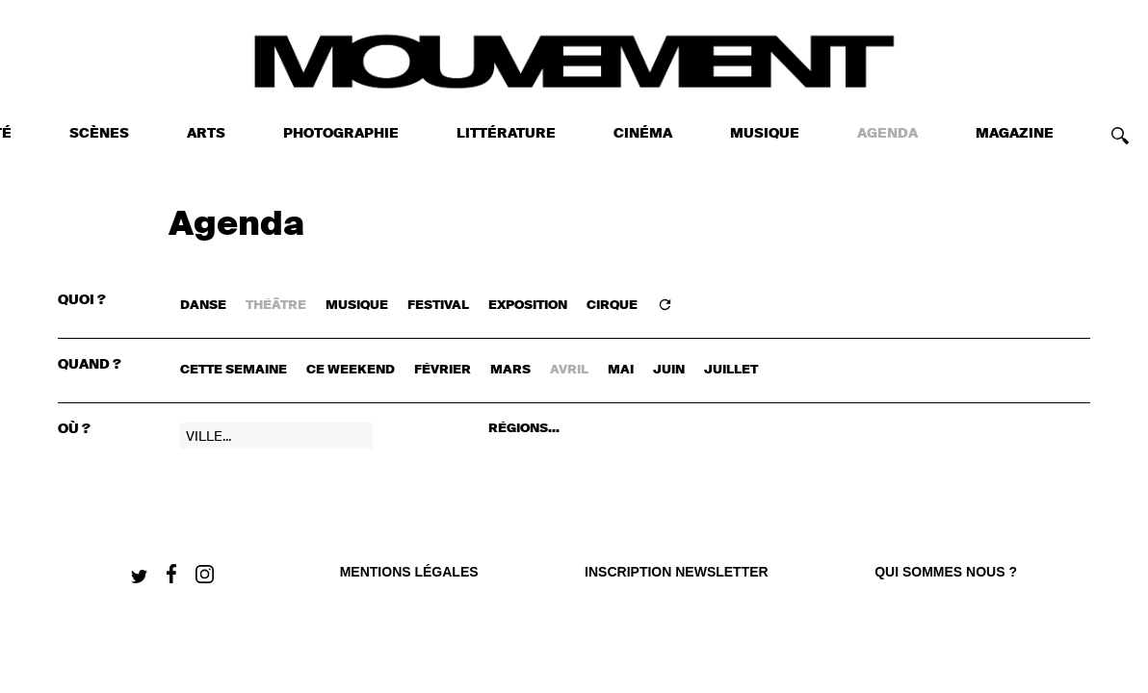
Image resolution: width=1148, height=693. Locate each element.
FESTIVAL (438, 305)
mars (510, 370)
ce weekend (350, 370)
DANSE (203, 305)
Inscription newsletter (677, 571)
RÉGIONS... (524, 429)
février (442, 370)
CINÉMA (642, 134)
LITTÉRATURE (506, 134)
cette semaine (233, 370)
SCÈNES (99, 134)
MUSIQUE (764, 134)
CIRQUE (612, 305)
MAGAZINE (1015, 134)
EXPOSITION (527, 305)
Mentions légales (409, 571)
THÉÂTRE (276, 305)
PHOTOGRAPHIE (341, 134)
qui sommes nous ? (945, 571)
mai (621, 370)
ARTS (206, 134)
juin (669, 370)
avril (569, 370)
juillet (731, 370)
